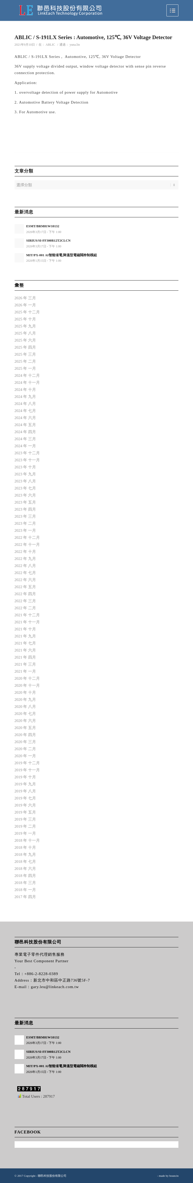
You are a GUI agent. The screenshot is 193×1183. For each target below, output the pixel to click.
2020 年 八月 (25, 706)
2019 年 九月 (25, 784)
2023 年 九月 (25, 474)
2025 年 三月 (25, 354)
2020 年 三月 (25, 742)
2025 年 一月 (25, 368)
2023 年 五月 (25, 502)
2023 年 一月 (25, 530)
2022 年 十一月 (27, 544)
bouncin (173, 1175)
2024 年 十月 (25, 389)
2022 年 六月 (25, 580)
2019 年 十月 (25, 777)
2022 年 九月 (25, 559)
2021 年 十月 (25, 629)
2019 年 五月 (25, 812)
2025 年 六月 (25, 340)
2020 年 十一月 (27, 685)
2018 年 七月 (25, 861)
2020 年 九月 (25, 699)
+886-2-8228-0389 (41, 974)
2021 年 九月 (25, 636)
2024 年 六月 (25, 418)
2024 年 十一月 (27, 382)
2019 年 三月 (25, 819)
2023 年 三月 (25, 516)
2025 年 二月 (25, 361)
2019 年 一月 (25, 833)
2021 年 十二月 (27, 615)
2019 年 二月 (25, 826)
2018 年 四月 (25, 876)
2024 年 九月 (25, 397)
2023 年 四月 (25, 509)
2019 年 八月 (25, 791)
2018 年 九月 (25, 854)
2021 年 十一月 (27, 622)
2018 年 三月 (25, 883)
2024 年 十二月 (27, 375)
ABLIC (50, 44)
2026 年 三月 (25, 298)
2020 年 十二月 (27, 678)
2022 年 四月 (25, 594)
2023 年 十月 (25, 467)
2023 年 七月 (25, 488)
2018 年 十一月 (27, 840)
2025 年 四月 (25, 347)
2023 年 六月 (25, 495)
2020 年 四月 (25, 735)
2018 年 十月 (25, 847)
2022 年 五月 (25, 587)
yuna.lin (75, 44)
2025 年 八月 (25, 333)
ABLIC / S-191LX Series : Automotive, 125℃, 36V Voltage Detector (93, 37)
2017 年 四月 (25, 897)
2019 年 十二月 (27, 763)
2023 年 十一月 (27, 460)
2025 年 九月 (25, 326)
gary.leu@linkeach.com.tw (55, 987)
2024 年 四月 (25, 432)
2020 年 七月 (25, 714)
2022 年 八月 (25, 566)
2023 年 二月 (25, 523)
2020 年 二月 (25, 749)
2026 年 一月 (25, 305)
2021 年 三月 (25, 664)
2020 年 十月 (25, 692)
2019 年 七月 (25, 798)
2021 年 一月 (25, 671)
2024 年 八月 (25, 404)
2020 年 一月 (25, 756)
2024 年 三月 (25, 439)
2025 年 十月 (25, 319)
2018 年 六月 (25, 869)
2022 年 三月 (25, 601)
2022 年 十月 (25, 551)
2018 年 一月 (25, 890)
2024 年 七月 (25, 411)
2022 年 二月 (25, 608)
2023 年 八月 (25, 481)
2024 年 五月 (25, 425)
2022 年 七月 (25, 573)
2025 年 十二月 (27, 312)
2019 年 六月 (25, 805)
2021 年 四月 (25, 657)
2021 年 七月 (25, 643)
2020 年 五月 (25, 728)
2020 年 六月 (25, 721)
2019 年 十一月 (27, 770)
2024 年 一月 (25, 446)
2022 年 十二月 (27, 537)
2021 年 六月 (25, 650)
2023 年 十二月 (27, 453)
